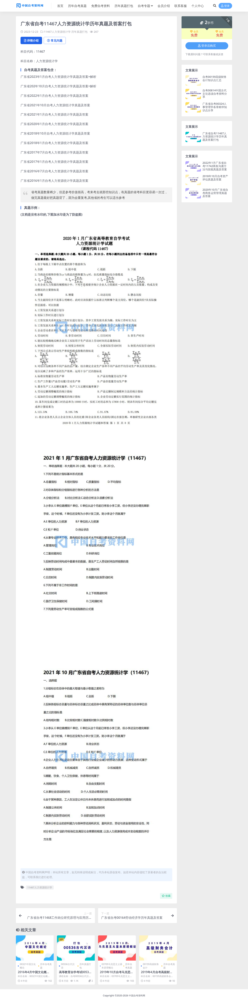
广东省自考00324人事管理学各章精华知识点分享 (214, 107)
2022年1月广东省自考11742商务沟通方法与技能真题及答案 (214, 166)
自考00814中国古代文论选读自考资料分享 (214, 93)
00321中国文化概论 (28, 966)
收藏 (166, 895)
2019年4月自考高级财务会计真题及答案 (156, 973)
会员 (194, 31)
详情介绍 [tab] (31, 40)
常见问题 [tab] (54, 40)
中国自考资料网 (137, 995)
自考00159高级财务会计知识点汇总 (214, 78)
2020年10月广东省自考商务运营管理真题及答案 (215, 193)
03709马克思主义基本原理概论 (112, 966)
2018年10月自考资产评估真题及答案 (215, 177)
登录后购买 (207, 45)
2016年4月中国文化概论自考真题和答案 (33, 973)
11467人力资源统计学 (57, 31)
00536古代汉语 (68, 966)
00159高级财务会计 (151, 966)
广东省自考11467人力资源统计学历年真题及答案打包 (214, 136)
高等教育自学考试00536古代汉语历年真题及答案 (75, 973)
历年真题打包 (79, 31)
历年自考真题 (46, 966)
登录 (225, 5)
